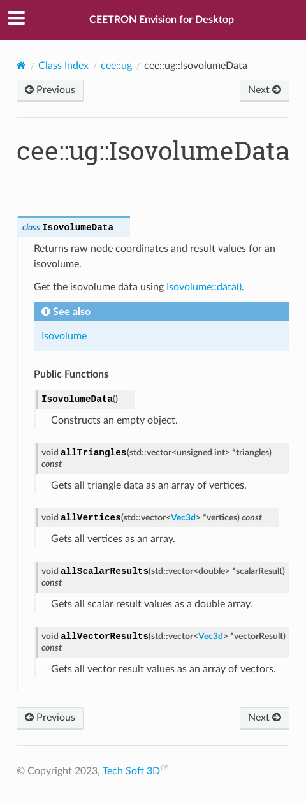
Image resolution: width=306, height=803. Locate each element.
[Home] (21, 65)
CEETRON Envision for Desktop (161, 20)
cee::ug (116, 66)
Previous (50, 90)
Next (264, 90)
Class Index (63, 66)
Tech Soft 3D (131, 771)
